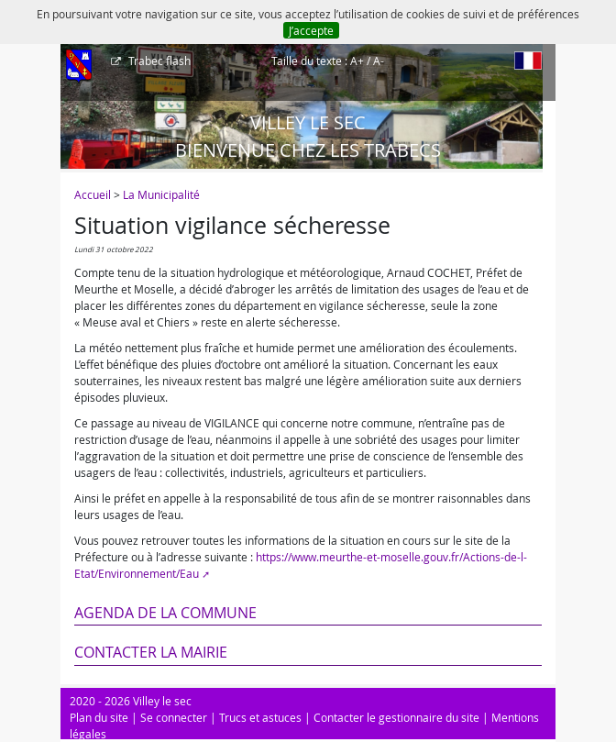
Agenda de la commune (165, 613)
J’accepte (311, 30)
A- (378, 60)
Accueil (92, 194)
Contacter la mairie (150, 652)
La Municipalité (161, 194)
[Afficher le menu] (79, 67)
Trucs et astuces (260, 717)
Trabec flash (158, 60)
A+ (357, 60)
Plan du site (99, 717)
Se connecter (173, 717)
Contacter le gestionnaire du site (396, 717)
